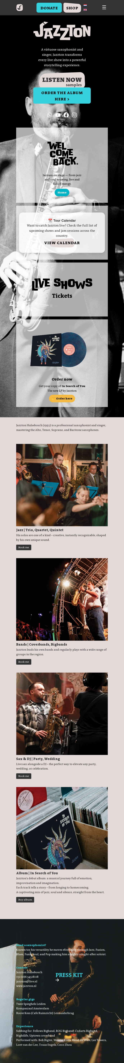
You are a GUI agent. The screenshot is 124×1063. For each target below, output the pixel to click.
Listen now (62, 81)
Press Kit (69, 976)
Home (62, 192)
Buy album (25, 899)
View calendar (62, 242)
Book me (23, 547)
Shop (72, 8)
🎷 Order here (62, 398)
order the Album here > (62, 96)
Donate (49, 8)
